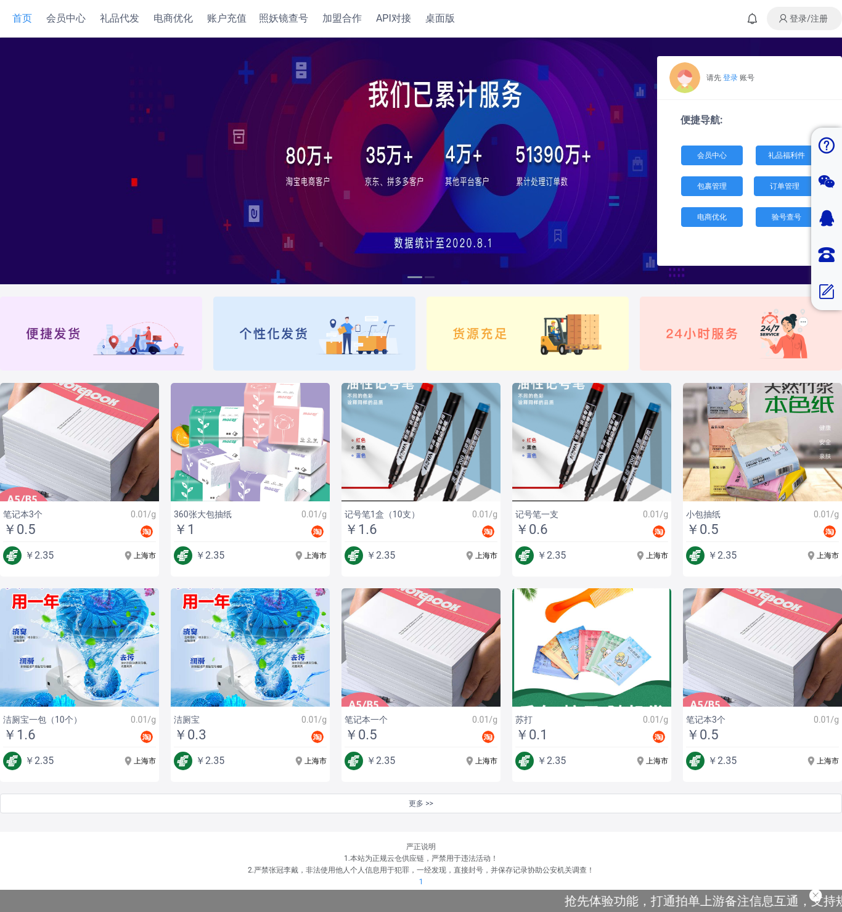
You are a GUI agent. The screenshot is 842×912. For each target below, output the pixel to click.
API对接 (393, 18)
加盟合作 (342, 18)
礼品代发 (119, 18)
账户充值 (227, 18)
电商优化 (173, 18)
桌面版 (440, 18)
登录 (730, 77)
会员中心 (66, 18)
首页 (22, 18)
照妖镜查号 (283, 18)
